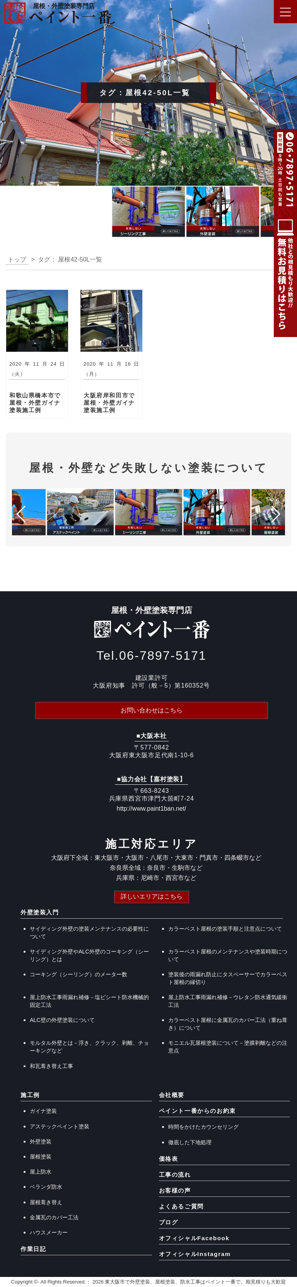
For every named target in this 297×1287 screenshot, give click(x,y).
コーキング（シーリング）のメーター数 (78, 974)
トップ (17, 259)
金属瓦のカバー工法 (54, 1217)
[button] (9, 213)
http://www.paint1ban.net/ (151, 808)
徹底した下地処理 (190, 1142)
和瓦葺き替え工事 (51, 1066)
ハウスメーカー (49, 1232)
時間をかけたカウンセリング (203, 1127)
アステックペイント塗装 (59, 1126)
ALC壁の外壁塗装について (62, 1020)
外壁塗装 (40, 1141)
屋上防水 (40, 1172)
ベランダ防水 (46, 1187)
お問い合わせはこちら (152, 710)
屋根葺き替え (46, 1202)
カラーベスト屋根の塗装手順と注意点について (225, 929)
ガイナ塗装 (43, 1111)
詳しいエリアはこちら (152, 896)
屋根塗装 (40, 1157)
